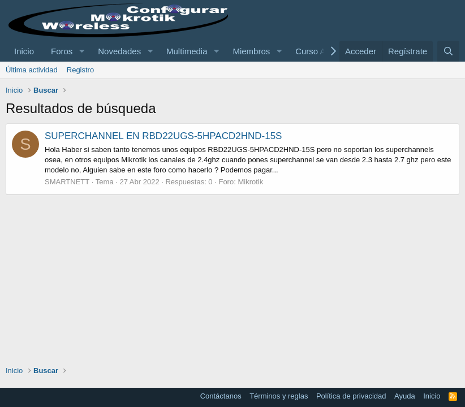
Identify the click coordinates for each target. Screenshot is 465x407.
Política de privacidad (351, 396)
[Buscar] (448, 51)
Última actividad (32, 70)
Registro (80, 70)
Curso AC (313, 51)
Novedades (119, 51)
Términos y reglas (278, 396)
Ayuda (404, 396)
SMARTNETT (67, 181)
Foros (61, 51)
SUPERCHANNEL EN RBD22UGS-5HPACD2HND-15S (163, 136)
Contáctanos (221, 396)
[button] (81, 51)
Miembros (251, 51)
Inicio (24, 51)
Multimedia (187, 51)
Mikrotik (250, 181)
